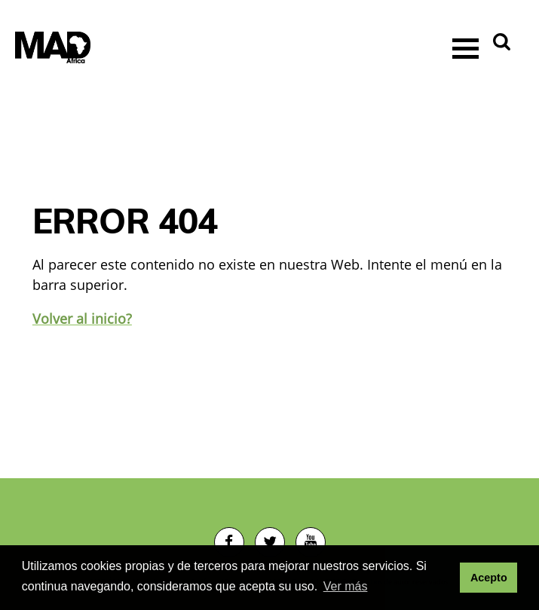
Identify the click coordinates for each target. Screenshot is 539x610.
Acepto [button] (488, 578)
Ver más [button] (345, 586)
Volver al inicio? (82, 319)
